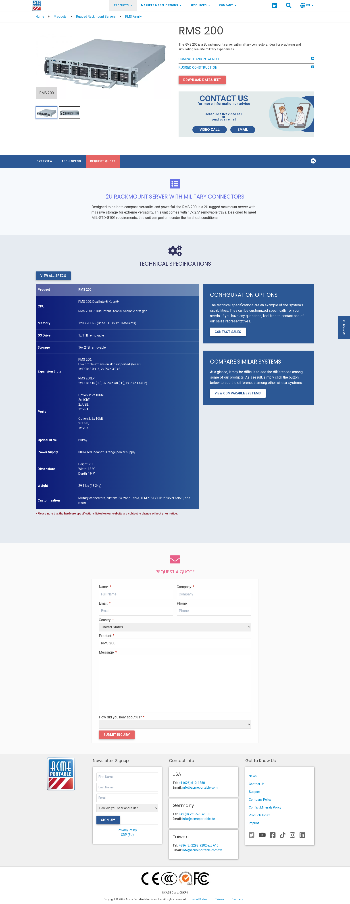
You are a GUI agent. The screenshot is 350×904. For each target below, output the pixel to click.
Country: (106, 620)
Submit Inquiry (117, 735)
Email (243, 129)
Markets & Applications (161, 5)
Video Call (210, 129)
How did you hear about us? (121, 717)
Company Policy (260, 799)
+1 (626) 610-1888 (192, 783)
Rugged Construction (246, 67)
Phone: (182, 603)
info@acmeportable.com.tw (202, 850)
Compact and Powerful (246, 59)
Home (40, 16)
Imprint (254, 823)
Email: (104, 603)
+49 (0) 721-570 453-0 (194, 814)
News (253, 776)
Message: (108, 652)
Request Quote (103, 161)
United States (199, 899)
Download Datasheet (202, 80)
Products (123, 5)
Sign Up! (108, 820)
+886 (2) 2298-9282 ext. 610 (199, 845)
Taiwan (219, 899)
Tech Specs (71, 161)
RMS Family (133, 16)
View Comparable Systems (238, 393)
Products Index (259, 815)
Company (227, 5)
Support (254, 792)
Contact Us (256, 784)
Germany (237, 899)
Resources (200, 5)
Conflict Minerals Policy (265, 807)
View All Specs (53, 275)
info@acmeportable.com (200, 787)
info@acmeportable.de (198, 819)
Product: (106, 636)
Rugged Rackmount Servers (96, 16)
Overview (45, 161)
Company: (185, 587)
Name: (105, 587)
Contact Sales (228, 332)
